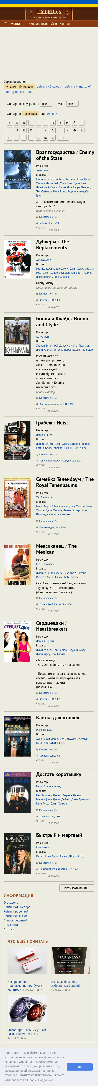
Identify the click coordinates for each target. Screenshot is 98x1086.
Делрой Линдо (81, 443)
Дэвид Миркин (45, 641)
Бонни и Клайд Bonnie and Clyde (62, 321)
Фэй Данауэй (61, 345)
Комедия (44, 300)
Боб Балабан (71, 577)
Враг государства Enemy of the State (65, 155)
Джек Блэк (80, 183)
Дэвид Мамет (44, 435)
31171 (41, 304)
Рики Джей (80, 448)
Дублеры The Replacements (52, 244)
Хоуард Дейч (44, 259)
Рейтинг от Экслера (17, 907)
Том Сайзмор (44, 191)
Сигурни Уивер (77, 650)
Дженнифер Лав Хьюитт (50, 654)
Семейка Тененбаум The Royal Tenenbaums (65, 482)
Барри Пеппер (81, 187)
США (50, 223)
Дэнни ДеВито (45, 443)
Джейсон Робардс (47, 187)
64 (67, 989)
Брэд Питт (70, 573)
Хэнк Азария (43, 738)
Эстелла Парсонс (64, 349)
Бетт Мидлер (44, 795)
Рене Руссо (42, 803)
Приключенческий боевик (53, 869)
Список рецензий (16, 920)
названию (30, 114)
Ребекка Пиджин (62, 448)
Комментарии (46, 216)
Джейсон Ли (61, 179)
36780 (41, 873)
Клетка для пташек (57, 717)
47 (39, 989)
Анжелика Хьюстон (58, 514)
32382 (41, 703)
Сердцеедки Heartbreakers (52, 625)
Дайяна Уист (58, 742)
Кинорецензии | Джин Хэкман (49, 24)
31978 (41, 227)
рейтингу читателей (78, 86)
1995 (57, 816)
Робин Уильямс (61, 738)
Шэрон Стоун (77, 856)
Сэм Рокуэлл (43, 448)
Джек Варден (44, 277)
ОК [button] (80, 1066)
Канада (72, 460)
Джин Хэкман (78, 268)
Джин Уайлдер (84, 349)
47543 (41, 531)
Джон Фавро (50, 272)
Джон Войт (52, 183)
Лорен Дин (65, 187)
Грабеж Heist (52, 422)
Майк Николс (44, 729)
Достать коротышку (58, 774)
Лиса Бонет (59, 191)
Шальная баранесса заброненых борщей (65, 984)
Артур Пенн (43, 336)
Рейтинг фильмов (15, 916)
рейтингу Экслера (49, 86)
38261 (41, 760)
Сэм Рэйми (42, 847)
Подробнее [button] (46, 1080)
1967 (70, 404)
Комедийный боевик (50, 604)
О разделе (11, 902)
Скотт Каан (76, 179)
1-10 (63, 138)
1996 (57, 755)
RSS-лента (11, 925)
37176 (41, 408)
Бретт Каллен (84, 272)
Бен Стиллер (61, 506)
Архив (8, 929)
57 (23, 1038)
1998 (56, 223)
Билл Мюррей (44, 506)
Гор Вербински (45, 564)
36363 (41, 821)
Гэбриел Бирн (44, 179)
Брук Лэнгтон (67, 272)
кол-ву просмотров (18, 92)
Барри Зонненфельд (48, 786)
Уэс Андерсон (44, 497)
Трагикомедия (46, 527)
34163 (41, 608)
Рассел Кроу (43, 856)
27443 (41, 465)
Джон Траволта (80, 799)
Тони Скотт (42, 170)
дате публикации (21, 86)
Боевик (43, 223)
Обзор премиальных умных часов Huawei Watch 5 (27, 1032)
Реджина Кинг (75, 191)
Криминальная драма (50, 404)
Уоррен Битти (44, 345)
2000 (57, 300)
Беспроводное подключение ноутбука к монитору (25, 986)
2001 (79, 460)
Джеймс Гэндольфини (49, 573)
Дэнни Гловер (71, 510)
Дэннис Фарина (62, 795)
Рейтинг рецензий (16, 911)
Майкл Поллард (79, 345)
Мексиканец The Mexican (56, 548)
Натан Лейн (43, 742)
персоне (51, 114)
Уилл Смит (66, 183)
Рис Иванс (42, 268)
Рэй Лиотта (60, 650)
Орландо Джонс (59, 268)
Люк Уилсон (77, 506)
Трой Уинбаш (61, 277)
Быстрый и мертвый (59, 834)
